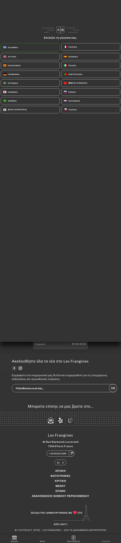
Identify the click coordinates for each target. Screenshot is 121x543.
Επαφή (60, 490)
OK (113, 388)
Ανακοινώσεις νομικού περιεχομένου (60, 495)
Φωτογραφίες (61, 475)
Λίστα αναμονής (73, 538)
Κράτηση (14, 538)
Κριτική (60, 480)
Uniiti (63, 524)
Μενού (60, 485)
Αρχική (60, 470)
